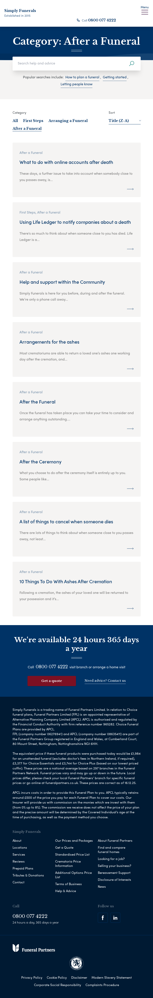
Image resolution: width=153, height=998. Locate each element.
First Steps (33, 121)
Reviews (19, 861)
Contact (18, 881)
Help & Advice (65, 890)
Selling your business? (114, 865)
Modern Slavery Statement (112, 977)
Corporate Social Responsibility (57, 984)
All (15, 121)
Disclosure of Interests (114, 879)
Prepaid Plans (23, 868)
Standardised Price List (72, 854)
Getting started (115, 76)
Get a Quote (64, 847)
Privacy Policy (31, 977)
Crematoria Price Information (68, 863)
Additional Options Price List (73, 874)
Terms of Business (68, 883)
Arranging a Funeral (68, 121)
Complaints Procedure (102, 984)
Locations (20, 847)
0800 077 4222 (102, 20)
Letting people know (76, 83)
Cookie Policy (57, 977)
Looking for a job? (111, 858)
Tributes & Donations (28, 875)
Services (19, 854)
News (102, 886)
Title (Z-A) (125, 121)
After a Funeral (27, 128)
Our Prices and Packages (74, 840)
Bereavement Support (114, 872)
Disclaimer (79, 977)
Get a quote (51, 681)
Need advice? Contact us (105, 681)
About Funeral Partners (115, 840)
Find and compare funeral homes (111, 849)
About (17, 840)
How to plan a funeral (82, 76)
